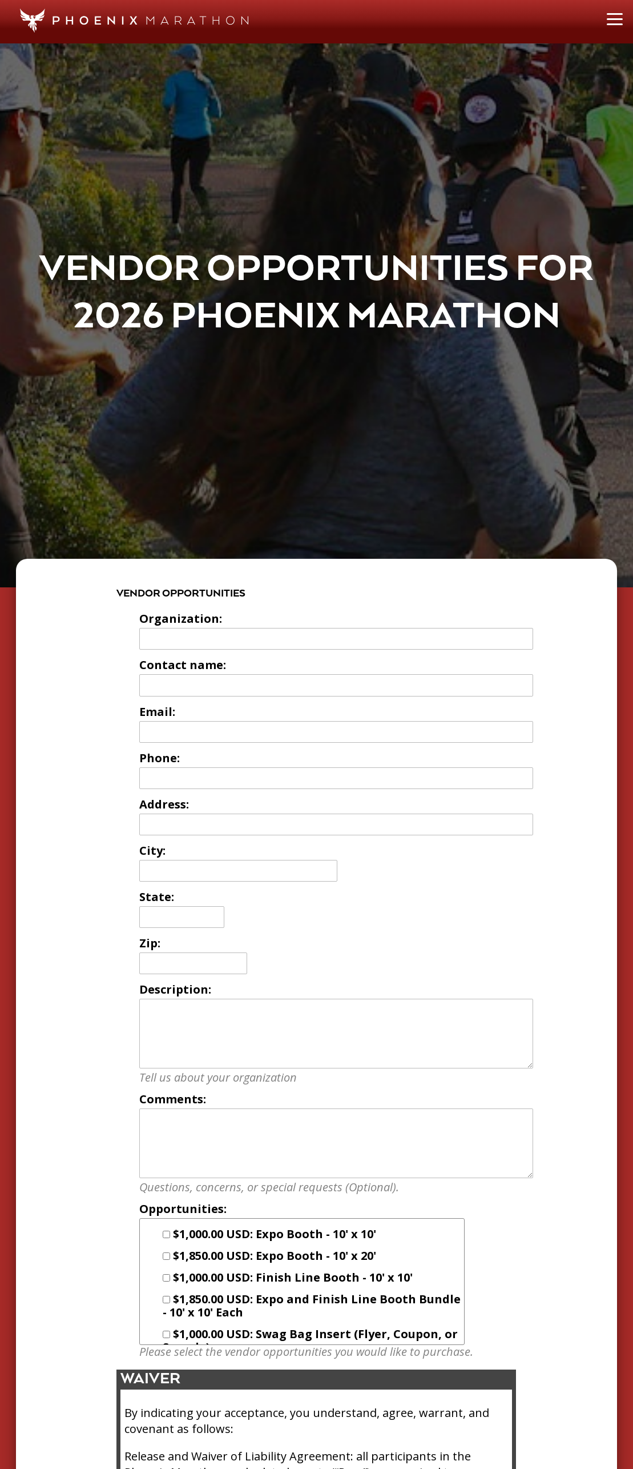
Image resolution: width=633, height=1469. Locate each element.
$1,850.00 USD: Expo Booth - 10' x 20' (269, 1255)
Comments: (172, 1099)
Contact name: (182, 664)
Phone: (159, 757)
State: (156, 896)
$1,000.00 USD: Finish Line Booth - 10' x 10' (288, 1277)
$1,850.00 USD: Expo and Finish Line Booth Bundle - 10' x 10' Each (312, 1305)
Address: (164, 804)
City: (152, 850)
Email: (157, 711)
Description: (175, 989)
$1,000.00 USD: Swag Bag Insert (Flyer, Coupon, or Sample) (310, 1340)
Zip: (149, 943)
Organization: (180, 618)
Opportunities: (183, 1208)
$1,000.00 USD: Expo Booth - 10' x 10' (269, 1233)
